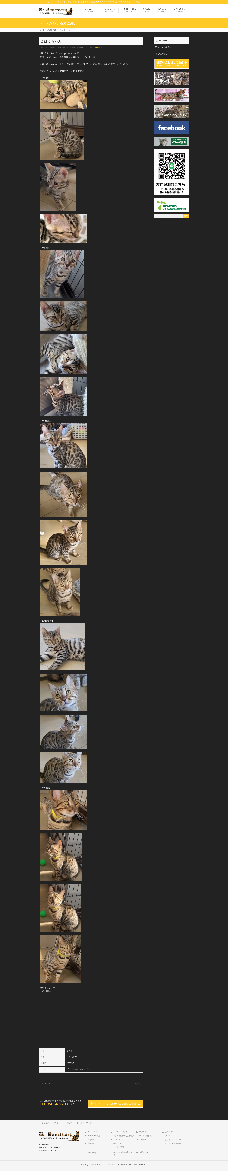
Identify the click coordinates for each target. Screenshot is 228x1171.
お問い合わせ (145, 1152)
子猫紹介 (143, 1132)
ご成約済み (97, 47)
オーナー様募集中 (165, 47)
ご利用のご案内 (120, 1132)
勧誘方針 (70, 1123)
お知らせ (169, 1132)
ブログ (167, 1136)
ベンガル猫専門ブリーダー (103, 1164)
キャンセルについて (121, 1140)
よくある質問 (118, 1147)
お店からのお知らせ (173, 1140)
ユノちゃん (45, 1084)
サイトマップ (86, 1123)
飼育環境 (91, 1140)
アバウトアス (93, 1132)
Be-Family (92, 1152)
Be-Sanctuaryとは (95, 1136)
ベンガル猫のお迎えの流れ (123, 1136)
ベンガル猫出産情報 (173, 1143)
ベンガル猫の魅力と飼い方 (123, 1153)
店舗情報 (91, 1143)
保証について (118, 1143)
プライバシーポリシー (51, 1123)
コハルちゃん (136, 1084)
